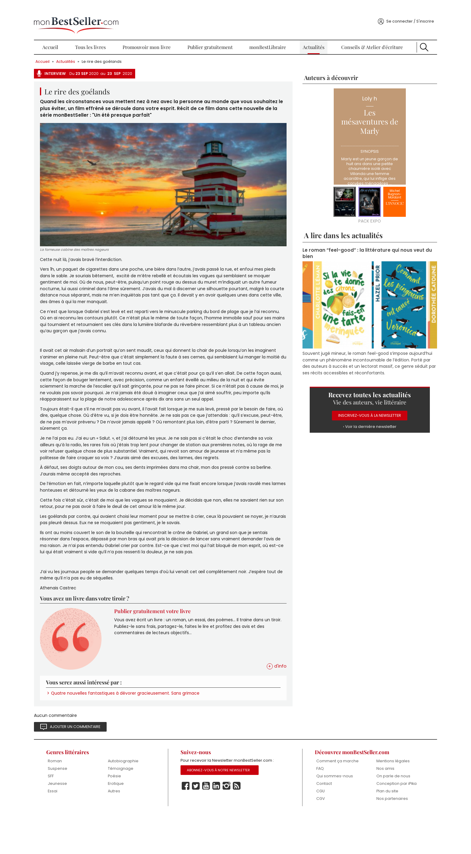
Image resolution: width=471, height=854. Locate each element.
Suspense (86, 802)
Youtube (214, 826)
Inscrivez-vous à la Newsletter (349, 402)
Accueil (76, 36)
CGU (308, 829)
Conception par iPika (371, 819)
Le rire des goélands (133, 50)
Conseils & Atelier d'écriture (353, 36)
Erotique (136, 817)
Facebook (193, 826)
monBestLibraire (264, 36)
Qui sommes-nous (322, 814)
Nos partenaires (372, 837)
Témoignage (140, 802)
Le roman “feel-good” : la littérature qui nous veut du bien (348, 243)
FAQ (308, 806)
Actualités (303, 36)
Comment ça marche (317, 796)
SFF (79, 810)
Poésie (134, 810)
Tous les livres (108, 36)
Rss (244, 826)
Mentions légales (373, 794)
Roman (83, 794)
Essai (81, 825)
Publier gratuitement (214, 36)
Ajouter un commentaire (106, 759)
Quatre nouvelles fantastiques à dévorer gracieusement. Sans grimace (159, 725)
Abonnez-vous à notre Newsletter (227, 810)
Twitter (203, 826)
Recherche (398, 36)
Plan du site (367, 829)
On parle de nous (373, 810)
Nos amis (365, 802)
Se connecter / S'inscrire (380, 10)
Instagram (234, 826)
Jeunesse (85, 817)
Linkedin (224, 826)
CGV (308, 837)
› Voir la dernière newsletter (350, 413)
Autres (134, 825)
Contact (312, 822)
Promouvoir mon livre (157, 36)
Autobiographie (143, 794)
